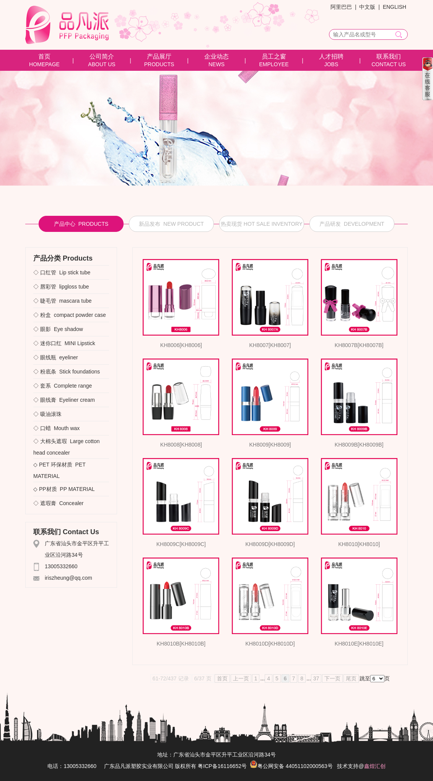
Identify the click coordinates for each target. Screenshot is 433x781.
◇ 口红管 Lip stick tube (61, 272)
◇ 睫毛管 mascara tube (62, 301)
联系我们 (388, 56)
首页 (44, 56)
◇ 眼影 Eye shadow (58, 329)
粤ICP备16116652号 (222, 766)
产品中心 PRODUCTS (81, 224)
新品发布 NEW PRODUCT (171, 224)
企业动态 (216, 56)
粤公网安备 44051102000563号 (291, 766)
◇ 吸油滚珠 (49, 414)
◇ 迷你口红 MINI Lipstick (64, 343)
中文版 (367, 7)
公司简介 (102, 56)
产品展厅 (159, 56)
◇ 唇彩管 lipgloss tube (61, 287)
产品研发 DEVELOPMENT (351, 224)
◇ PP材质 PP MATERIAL (64, 489)
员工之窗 (274, 56)
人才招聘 (331, 56)
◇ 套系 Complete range (62, 386)
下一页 (332, 678)
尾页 (351, 678)
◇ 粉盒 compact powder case (69, 315)
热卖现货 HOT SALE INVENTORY (262, 224)
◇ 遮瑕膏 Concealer (58, 503)
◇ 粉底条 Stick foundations (66, 371)
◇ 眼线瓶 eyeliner (55, 357)
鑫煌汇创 (375, 766)
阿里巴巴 (341, 7)
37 (316, 678)
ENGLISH (394, 7)
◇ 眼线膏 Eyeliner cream (64, 400)
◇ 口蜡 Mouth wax (56, 428)
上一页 (241, 678)
